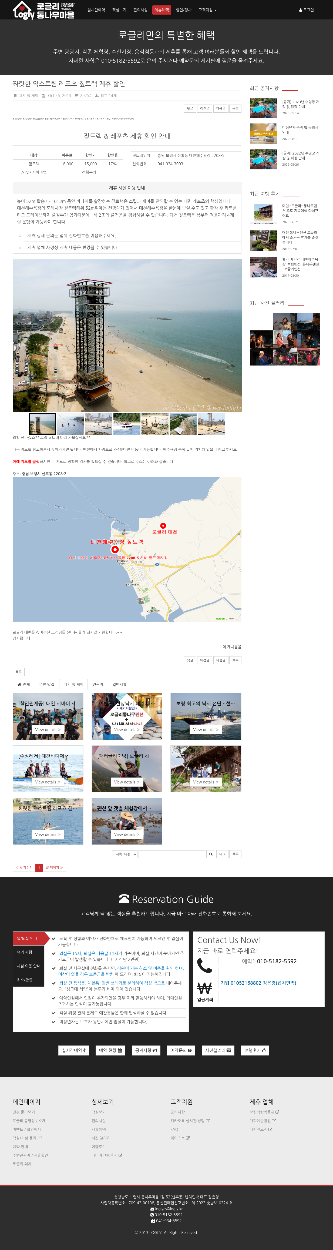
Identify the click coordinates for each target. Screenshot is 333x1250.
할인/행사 (183, 10)
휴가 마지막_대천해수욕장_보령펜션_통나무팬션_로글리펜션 (300, 264)
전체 (23, 684)
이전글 (204, 108)
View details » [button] (48, 730)
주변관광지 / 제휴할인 (30, 1155)
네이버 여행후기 (107, 1155)
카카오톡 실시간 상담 (190, 1121)
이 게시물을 (232, 647)
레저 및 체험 (73, 684)
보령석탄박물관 (264, 1112)
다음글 (221, 108)
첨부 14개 (106, 96)
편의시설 (140, 10)
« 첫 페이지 (24, 867)
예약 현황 (110, 1050)
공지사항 (146, 1050)
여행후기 (255, 1050)
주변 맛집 (47, 684)
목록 (235, 108)
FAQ (174, 1129)
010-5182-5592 (277, 961)
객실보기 (119, 10)
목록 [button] (19, 672)
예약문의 (181, 1050)
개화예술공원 (263, 1121)
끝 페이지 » (54, 867)
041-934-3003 (170, 164)
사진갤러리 (218, 1050)
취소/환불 (25, 980)
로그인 (306, 10)
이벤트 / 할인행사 (27, 1129)
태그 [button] (222, 854)
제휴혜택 (162, 10)
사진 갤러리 (101, 1138)
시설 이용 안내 (29, 966)
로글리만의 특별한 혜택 (166, 35)
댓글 (190, 108)
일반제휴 (119, 684)
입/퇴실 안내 (27, 938)
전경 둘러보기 (24, 1112)
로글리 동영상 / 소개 (29, 1121)
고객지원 (208, 10)
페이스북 (180, 1138)
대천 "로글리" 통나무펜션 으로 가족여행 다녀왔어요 (300, 210)
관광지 (98, 684)
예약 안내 (20, 1147)
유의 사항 (24, 952)
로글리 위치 (22, 1164)
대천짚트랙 (261, 1129)
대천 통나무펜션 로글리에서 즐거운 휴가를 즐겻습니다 (300, 237)
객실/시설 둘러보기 (28, 1138)
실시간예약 (96, 10)
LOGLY (155, 1233)
